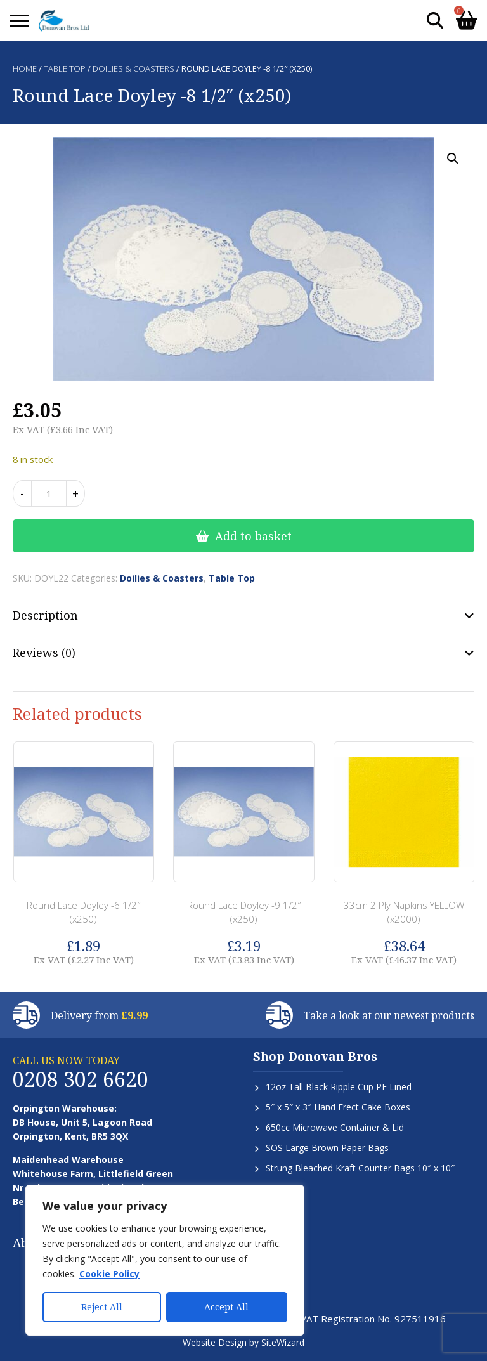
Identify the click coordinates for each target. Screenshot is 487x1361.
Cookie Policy (109, 1274)
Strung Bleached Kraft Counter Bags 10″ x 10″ (360, 1168)
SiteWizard (282, 1342)
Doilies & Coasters (133, 68)
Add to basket (253, 536)
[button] (452, 158)
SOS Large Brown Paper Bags (327, 1148)
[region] (164, 1260)
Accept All (226, 1307)
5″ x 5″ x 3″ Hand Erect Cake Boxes (338, 1107)
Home (25, 68)
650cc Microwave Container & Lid (335, 1127)
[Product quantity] (49, 493)
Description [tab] (45, 615)
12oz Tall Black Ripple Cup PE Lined (339, 1087)
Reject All (101, 1307)
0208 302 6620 (80, 1079)
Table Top (65, 68)
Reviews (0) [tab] (44, 652)
